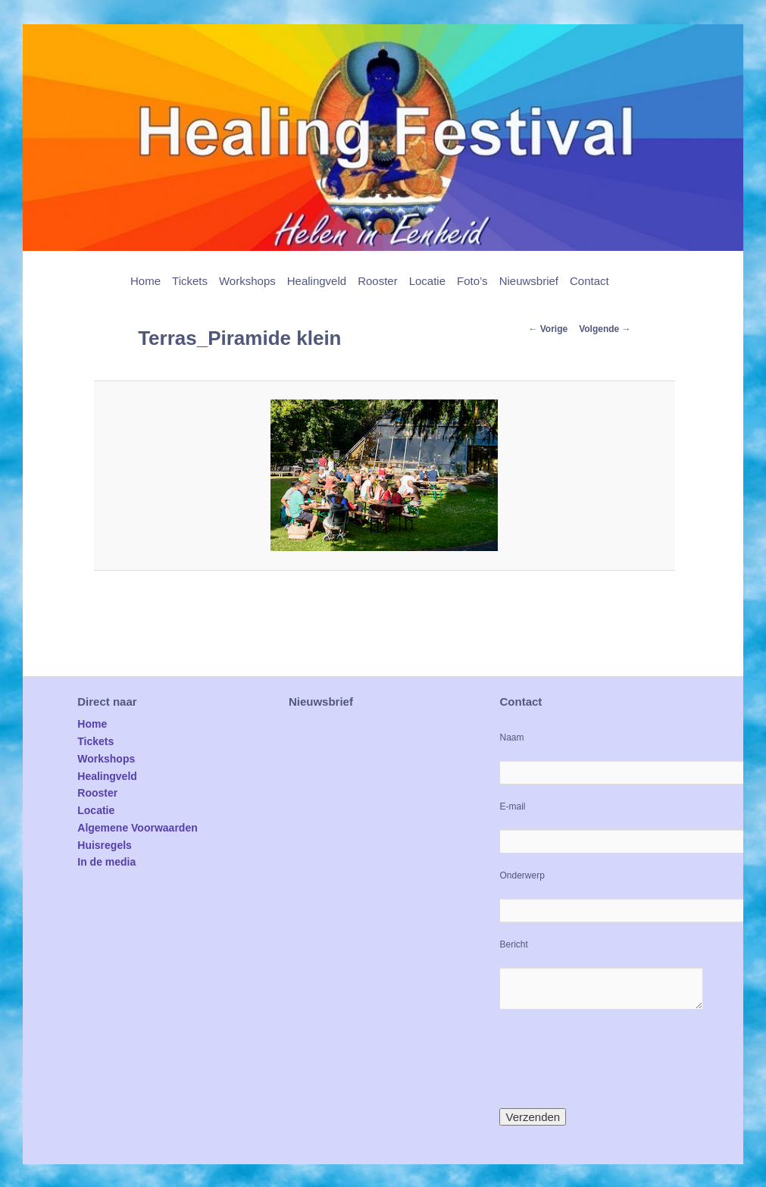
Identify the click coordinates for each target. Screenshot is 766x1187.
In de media (106, 862)
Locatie (427, 280)
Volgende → (604, 329)
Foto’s (472, 280)
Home (145, 280)
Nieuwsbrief (528, 280)
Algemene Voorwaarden (137, 828)
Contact (589, 280)
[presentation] (614, 1058)
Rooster (378, 280)
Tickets (190, 280)
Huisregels (104, 845)
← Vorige (547, 329)
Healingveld (316, 280)
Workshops (247, 280)
